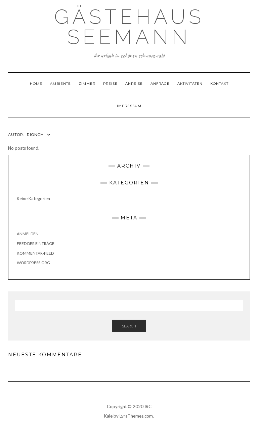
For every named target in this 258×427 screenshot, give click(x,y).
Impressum (129, 106)
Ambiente (60, 83)
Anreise (134, 83)
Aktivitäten (190, 83)
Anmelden (28, 233)
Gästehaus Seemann (129, 27)
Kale (108, 416)
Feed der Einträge (35, 243)
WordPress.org (33, 262)
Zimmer (87, 83)
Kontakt (219, 83)
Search (129, 326)
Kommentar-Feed (35, 253)
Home (36, 83)
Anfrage (160, 83)
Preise (110, 83)
